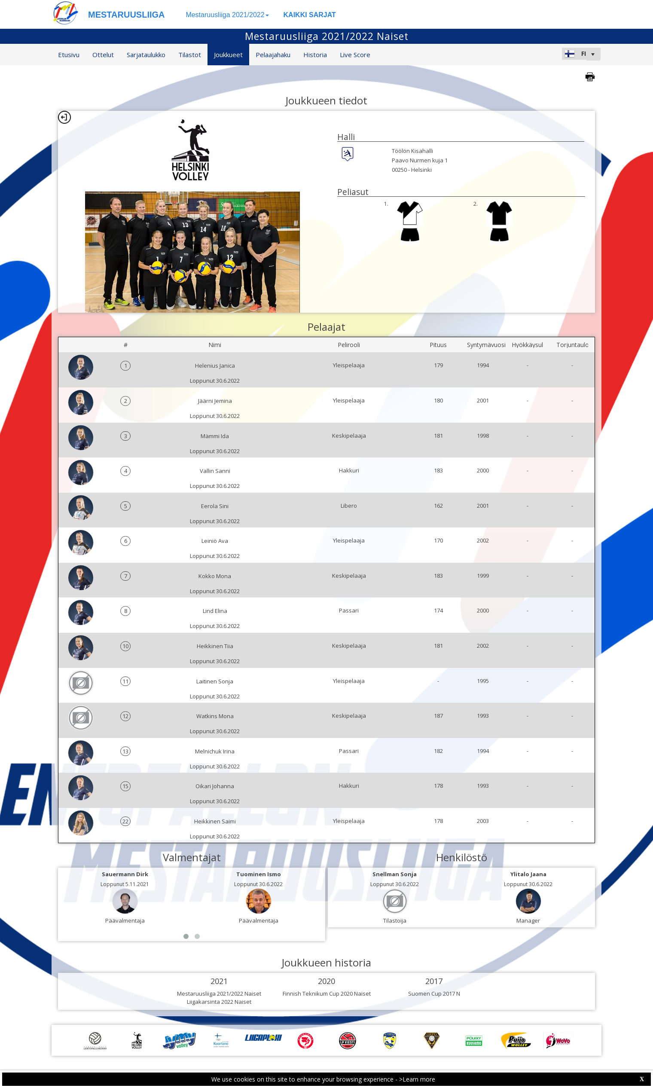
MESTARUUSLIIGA (126, 14)
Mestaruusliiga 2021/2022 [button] (227, 14)
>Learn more (417, 1079)
